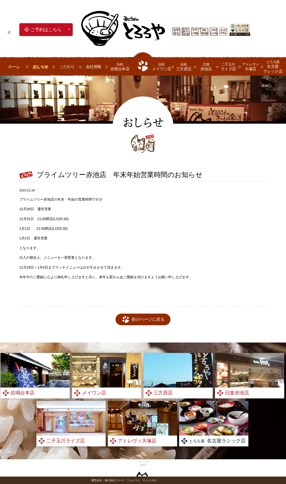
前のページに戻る (148, 319)
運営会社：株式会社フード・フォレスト (115, 480)
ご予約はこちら (46, 29)
